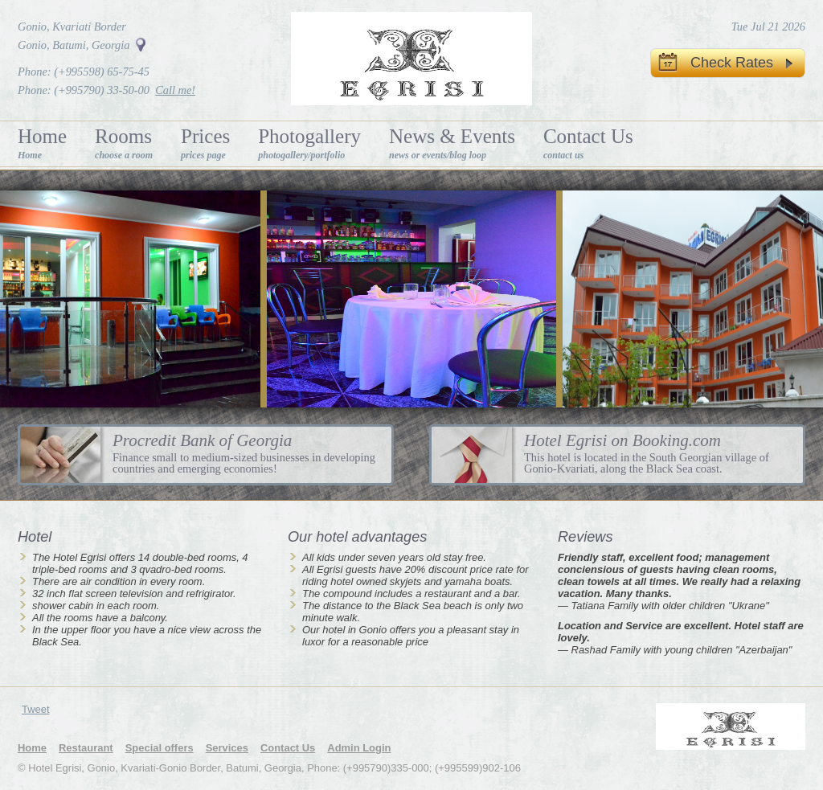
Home (42, 143)
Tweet (36, 709)
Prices (205, 143)
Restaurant (86, 748)
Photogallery (309, 143)
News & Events (452, 143)
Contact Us (588, 143)
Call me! (175, 90)
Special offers (159, 748)
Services (227, 748)
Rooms (124, 143)
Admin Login (359, 748)
